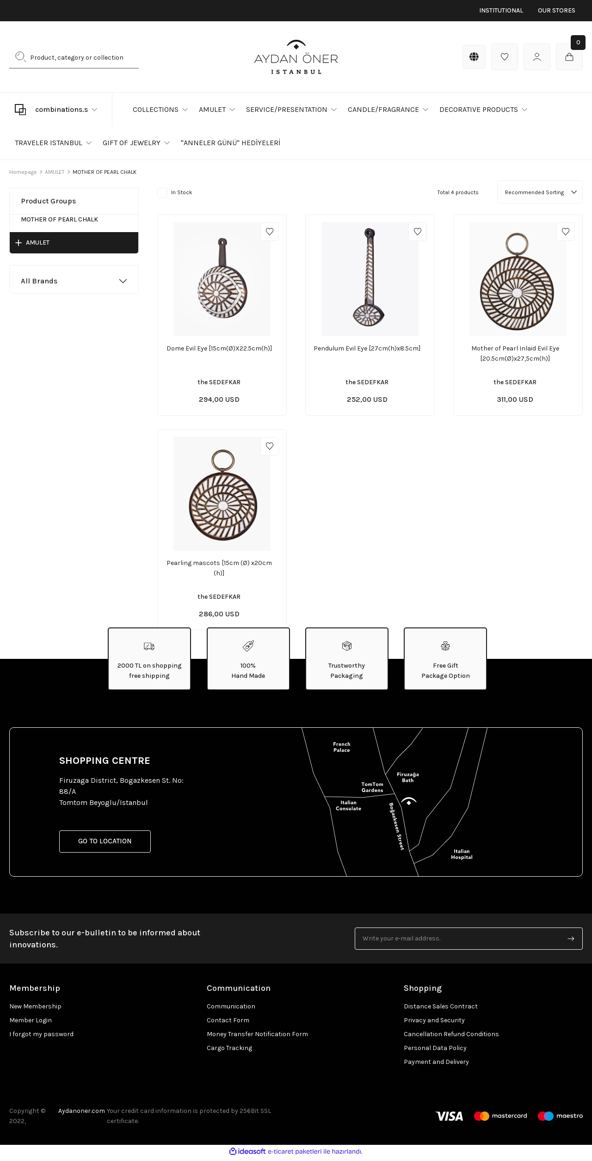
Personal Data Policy (435, 1050)
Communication (231, 1009)
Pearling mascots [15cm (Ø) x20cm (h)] (219, 569)
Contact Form (228, 1022)
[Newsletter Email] (469, 941)
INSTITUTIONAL (501, 10)
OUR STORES (556, 10)
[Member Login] (537, 56)
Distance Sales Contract (441, 1009)
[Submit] (571, 941)
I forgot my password (41, 1036)
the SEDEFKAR (218, 382)
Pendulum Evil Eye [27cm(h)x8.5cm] (367, 348)
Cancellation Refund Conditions (451, 1036)
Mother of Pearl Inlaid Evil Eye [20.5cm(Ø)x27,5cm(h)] (515, 353)
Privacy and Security (434, 1022)
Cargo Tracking (229, 1050)
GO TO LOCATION (108, 843)
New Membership (35, 1009)
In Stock (181, 192)
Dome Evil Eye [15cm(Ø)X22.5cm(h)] (219, 348)
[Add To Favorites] (269, 231)
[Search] (74, 56)
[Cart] (569, 56)
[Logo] (296, 57)
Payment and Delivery (436, 1064)
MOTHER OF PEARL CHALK (104, 172)
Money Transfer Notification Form (257, 1036)
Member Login (30, 1022)
